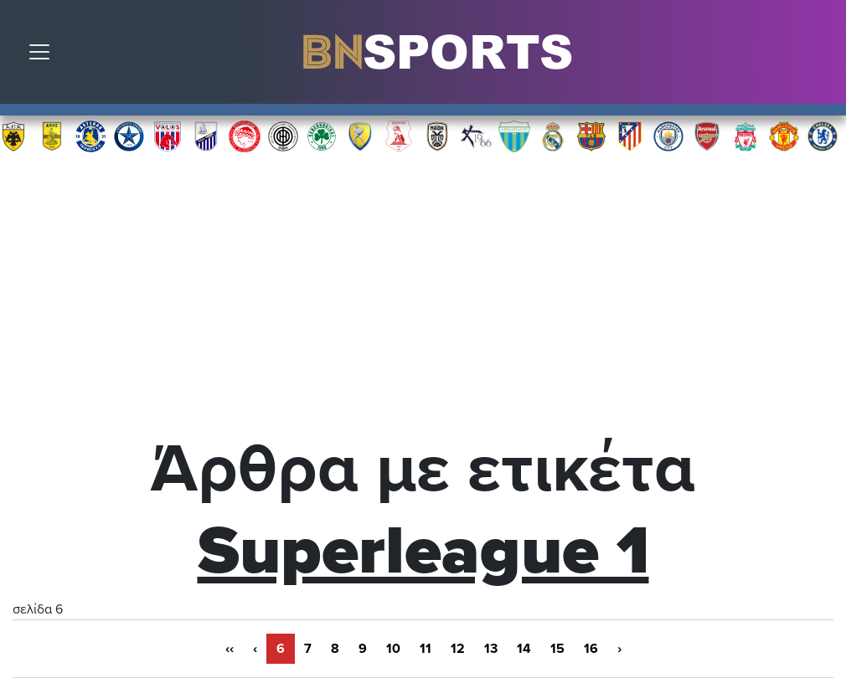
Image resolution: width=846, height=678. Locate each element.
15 (557, 648)
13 (491, 648)
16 (591, 648)
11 (425, 648)
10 (393, 648)
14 (524, 648)
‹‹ (229, 648)
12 (458, 648)
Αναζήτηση (820, 56)
